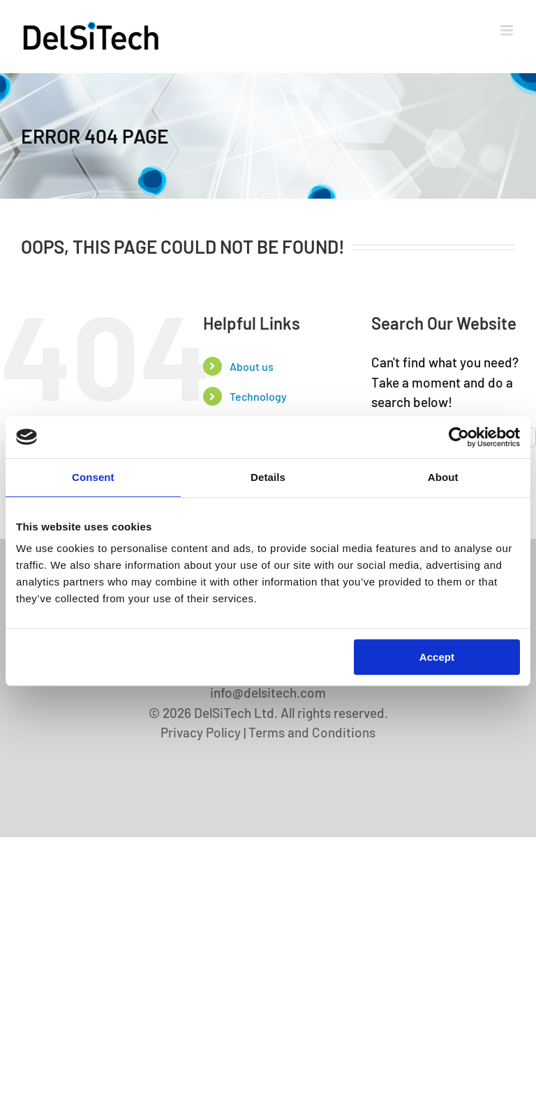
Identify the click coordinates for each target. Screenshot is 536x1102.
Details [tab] (268, 477)
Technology (258, 396)
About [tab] (443, 477)
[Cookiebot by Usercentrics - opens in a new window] (459, 437)
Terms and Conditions (311, 732)
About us (252, 366)
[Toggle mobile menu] (507, 30)
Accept (436, 657)
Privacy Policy (201, 732)
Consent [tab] (93, 477)
